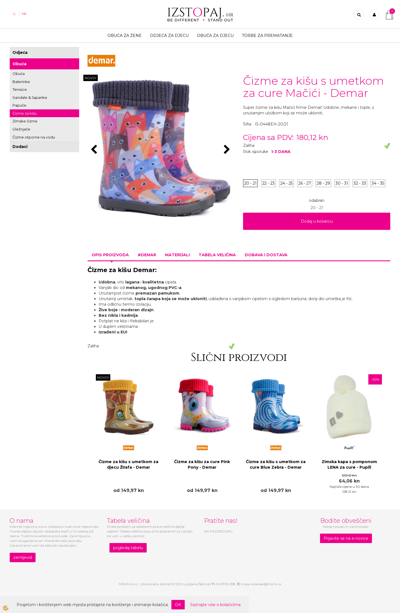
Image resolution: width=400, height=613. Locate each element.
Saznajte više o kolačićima (215, 604)
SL (14, 14)
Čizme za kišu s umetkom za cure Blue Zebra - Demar (276, 464)
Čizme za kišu (24, 113)
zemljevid (22, 557)
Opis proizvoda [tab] (110, 254)
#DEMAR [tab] (147, 254)
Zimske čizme (25, 121)
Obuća (19, 63)
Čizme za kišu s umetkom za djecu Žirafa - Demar (128, 464)
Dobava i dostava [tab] (266, 254)
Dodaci (20, 146)
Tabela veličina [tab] (217, 254)
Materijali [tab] (177, 254)
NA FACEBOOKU (218, 531)
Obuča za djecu (215, 35)
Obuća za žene (125, 35)
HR (24, 14)
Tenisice (19, 89)
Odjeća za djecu (169, 35)
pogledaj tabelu (128, 547)
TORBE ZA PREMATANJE (267, 35)
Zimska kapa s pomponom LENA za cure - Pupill (349, 464)
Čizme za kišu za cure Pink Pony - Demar (202, 464)
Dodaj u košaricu (317, 221)
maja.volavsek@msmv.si (261, 584)
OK (178, 604)
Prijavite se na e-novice (346, 538)
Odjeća (20, 52)
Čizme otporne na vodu (33, 137)
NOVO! (90, 78)
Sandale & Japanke (29, 97)
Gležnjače (21, 129)
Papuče (19, 105)
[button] (228, 150)
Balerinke (21, 81)
